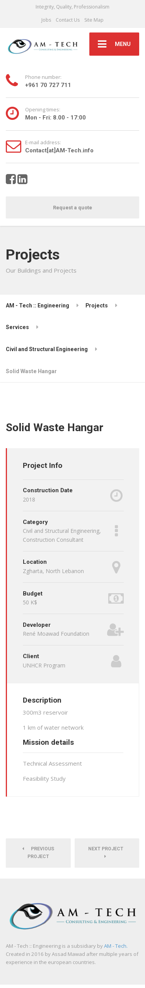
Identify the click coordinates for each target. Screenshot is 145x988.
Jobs (46, 20)
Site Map (94, 20)
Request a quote (72, 207)
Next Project (107, 852)
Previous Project (38, 852)
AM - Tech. (116, 945)
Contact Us (68, 20)
